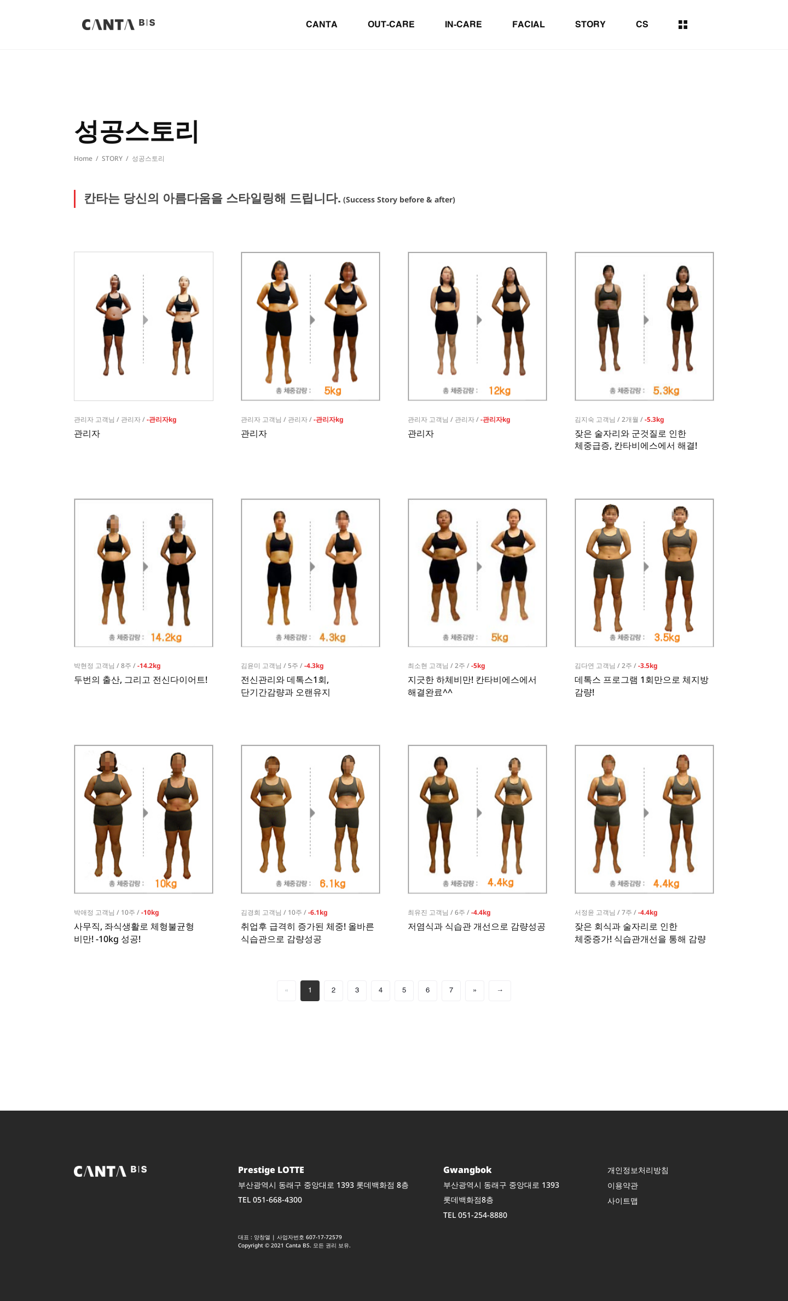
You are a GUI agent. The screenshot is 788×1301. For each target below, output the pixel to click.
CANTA (322, 24)
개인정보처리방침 (638, 1170)
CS (642, 24)
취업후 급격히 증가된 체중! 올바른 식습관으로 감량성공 (307, 932)
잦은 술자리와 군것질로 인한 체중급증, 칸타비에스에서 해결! (636, 439)
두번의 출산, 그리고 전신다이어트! (140, 679)
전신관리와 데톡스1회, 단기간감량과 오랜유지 (286, 685)
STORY (590, 24)
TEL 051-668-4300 (270, 1199)
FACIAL (528, 24)
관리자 (87, 433)
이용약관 (622, 1185)
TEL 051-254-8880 (475, 1214)
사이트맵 (622, 1200)
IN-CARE (463, 24)
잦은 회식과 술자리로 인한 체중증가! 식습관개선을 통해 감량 (640, 932)
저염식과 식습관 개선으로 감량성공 (477, 926)
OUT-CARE (391, 24)
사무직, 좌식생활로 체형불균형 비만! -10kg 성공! (134, 932)
